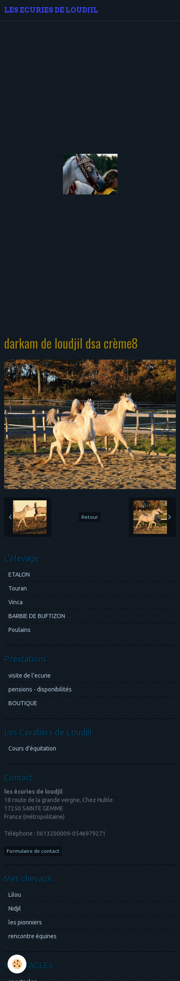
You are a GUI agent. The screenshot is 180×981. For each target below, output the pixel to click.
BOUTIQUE (22, 703)
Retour (89, 517)
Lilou (14, 894)
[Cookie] (17, 964)
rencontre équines (32, 936)
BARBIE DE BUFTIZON (36, 616)
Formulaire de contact (33, 851)
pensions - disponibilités (40, 689)
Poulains (19, 629)
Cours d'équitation (32, 748)
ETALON (19, 574)
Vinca (15, 602)
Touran (17, 588)
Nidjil (14, 908)
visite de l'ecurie (29, 675)
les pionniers (25, 922)
